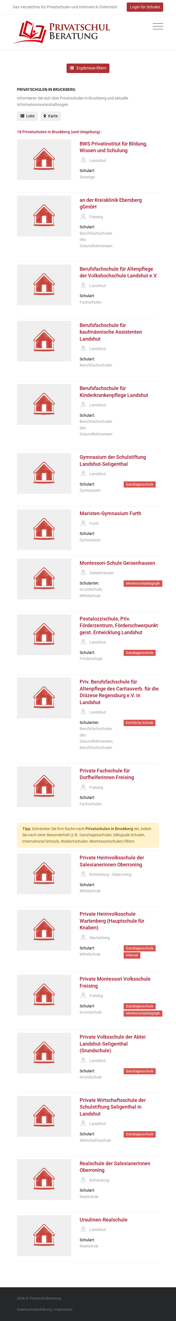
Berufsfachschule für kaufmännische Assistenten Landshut (111, 332)
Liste (27, 116)
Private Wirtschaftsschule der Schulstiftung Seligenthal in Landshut (113, 1107)
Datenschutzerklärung (34, 1309)
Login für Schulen (145, 7)
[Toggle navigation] (156, 26)
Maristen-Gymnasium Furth (110, 513)
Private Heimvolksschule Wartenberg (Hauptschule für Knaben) (112, 920)
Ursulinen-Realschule (104, 1220)
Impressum (63, 1309)
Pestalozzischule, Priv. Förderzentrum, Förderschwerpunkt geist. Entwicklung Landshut (119, 625)
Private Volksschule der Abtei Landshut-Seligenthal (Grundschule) (113, 1043)
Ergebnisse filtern (88, 68)
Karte (51, 116)
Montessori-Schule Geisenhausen (117, 563)
